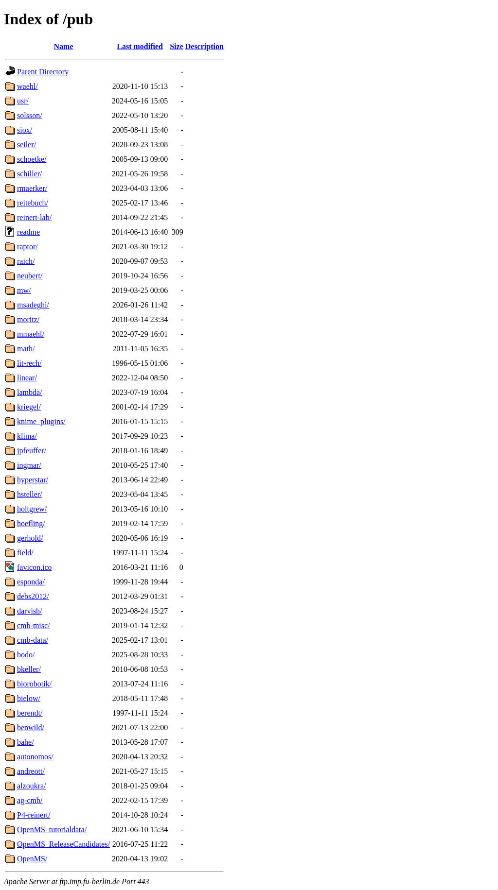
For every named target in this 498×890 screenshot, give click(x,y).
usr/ (23, 101)
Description (204, 46)
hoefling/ (31, 523)
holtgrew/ (32, 509)
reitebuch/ (32, 203)
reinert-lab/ (34, 217)
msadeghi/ (33, 305)
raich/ (26, 261)
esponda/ (31, 582)
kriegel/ (29, 407)
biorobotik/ (34, 684)
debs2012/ (33, 596)
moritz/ (28, 319)
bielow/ (28, 698)
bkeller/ (29, 669)
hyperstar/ (32, 480)
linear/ (27, 378)
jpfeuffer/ (31, 450)
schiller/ (29, 174)
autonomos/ (35, 757)
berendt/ (29, 713)
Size (176, 46)
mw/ (24, 290)
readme (28, 232)
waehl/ (27, 86)
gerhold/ (30, 538)
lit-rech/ (29, 363)
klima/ (27, 436)
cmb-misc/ (33, 625)
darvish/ (29, 611)
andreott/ (31, 771)
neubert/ (29, 276)
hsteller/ (29, 494)
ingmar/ (29, 465)
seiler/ (26, 144)
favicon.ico (34, 567)
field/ (25, 552)
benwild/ (30, 727)
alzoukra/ (31, 786)
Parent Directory (43, 72)
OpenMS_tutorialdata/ (52, 829)
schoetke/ (31, 159)
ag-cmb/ (29, 800)
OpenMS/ (32, 859)
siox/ (24, 130)
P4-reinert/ (33, 815)
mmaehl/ (30, 334)
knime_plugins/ (41, 421)
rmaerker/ (32, 188)
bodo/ (26, 654)
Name (63, 46)
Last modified (140, 46)
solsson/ (29, 115)
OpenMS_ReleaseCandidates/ (63, 844)
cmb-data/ (32, 640)
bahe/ (25, 742)
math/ (26, 348)
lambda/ (29, 392)
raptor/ (27, 246)
